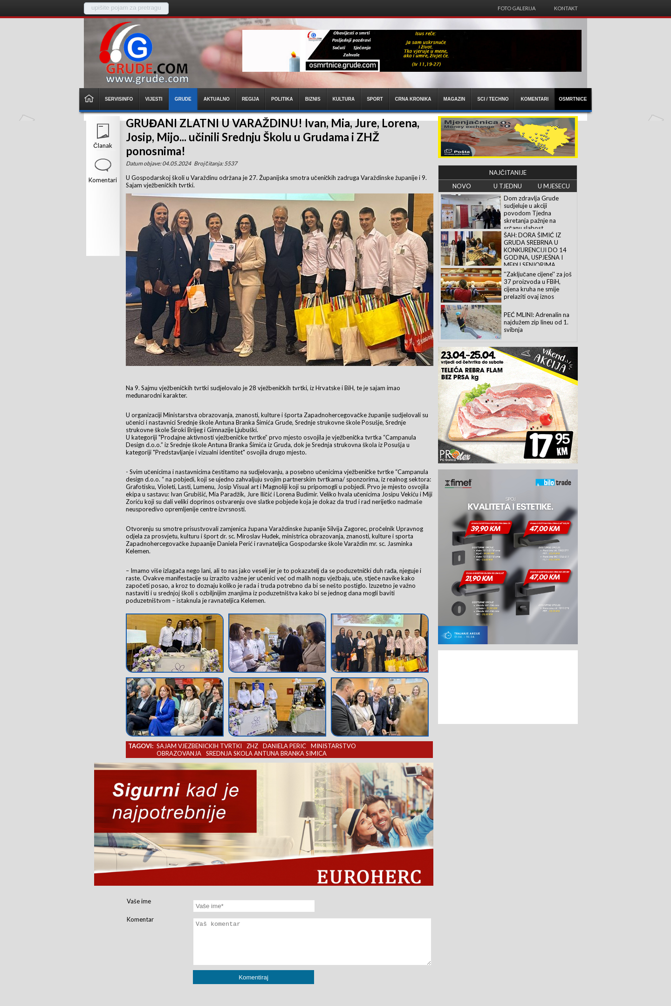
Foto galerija (516, 8)
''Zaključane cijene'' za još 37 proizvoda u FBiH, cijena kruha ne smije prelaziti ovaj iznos (538, 285)
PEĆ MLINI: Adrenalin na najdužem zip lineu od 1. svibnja (536, 322)
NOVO (461, 186)
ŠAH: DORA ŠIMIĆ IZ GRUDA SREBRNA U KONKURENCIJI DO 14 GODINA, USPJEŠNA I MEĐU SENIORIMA (535, 250)
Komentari (103, 180)
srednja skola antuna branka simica (266, 753)
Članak (102, 145)
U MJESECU (554, 186)
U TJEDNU (507, 186)
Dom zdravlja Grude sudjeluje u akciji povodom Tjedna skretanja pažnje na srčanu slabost (531, 213)
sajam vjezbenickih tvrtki (199, 746)
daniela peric (284, 746)
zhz (252, 746)
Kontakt (566, 8)
